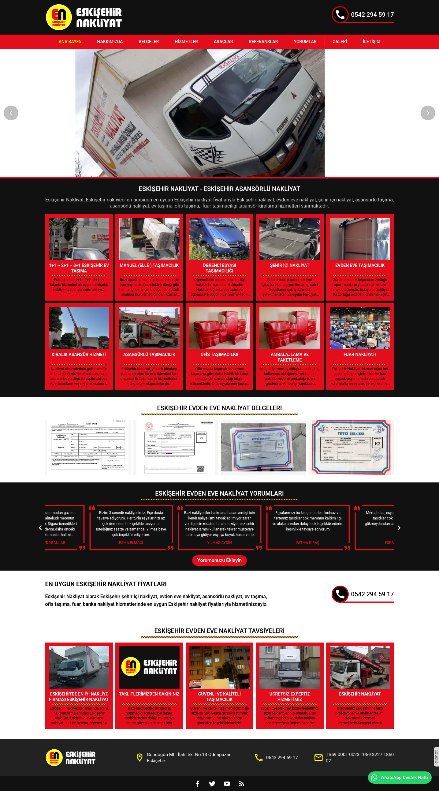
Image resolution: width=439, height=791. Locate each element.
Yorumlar (305, 41)
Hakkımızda (110, 41)
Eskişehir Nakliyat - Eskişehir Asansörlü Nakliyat (219, 189)
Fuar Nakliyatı (360, 354)
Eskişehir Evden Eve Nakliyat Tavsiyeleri (219, 631)
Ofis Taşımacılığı (219, 354)
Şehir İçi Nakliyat (290, 265)
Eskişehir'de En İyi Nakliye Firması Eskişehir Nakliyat (79, 697)
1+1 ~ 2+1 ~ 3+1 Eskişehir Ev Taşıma (79, 268)
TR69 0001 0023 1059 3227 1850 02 (360, 757)
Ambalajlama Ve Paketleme (290, 357)
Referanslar (263, 41)
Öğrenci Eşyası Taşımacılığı (219, 268)
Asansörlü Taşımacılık (149, 354)
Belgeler (149, 41)
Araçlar (223, 41)
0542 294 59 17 (372, 15)
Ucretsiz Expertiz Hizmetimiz (290, 697)
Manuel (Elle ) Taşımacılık (149, 265)
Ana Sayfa (70, 41)
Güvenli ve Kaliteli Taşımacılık (219, 697)
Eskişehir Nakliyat (360, 694)
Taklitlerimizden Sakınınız (149, 694)
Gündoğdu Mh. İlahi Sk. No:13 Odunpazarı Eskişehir (189, 757)
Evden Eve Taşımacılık (360, 265)
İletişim (371, 41)
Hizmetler (186, 41)
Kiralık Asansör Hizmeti (79, 354)
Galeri (340, 41)
